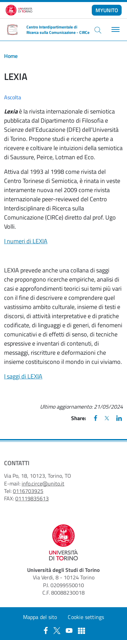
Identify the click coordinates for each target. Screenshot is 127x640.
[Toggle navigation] (114, 29)
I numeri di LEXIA (25, 241)
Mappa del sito (40, 617)
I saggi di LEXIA (23, 376)
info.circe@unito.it (43, 483)
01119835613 (32, 498)
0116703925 (28, 491)
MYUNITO (107, 10)
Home (11, 56)
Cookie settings (86, 617)
